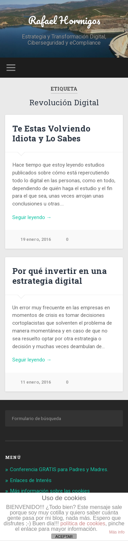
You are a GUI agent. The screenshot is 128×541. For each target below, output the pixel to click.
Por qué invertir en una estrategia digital (59, 275)
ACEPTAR (64, 537)
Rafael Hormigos (64, 20)
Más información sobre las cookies (50, 491)
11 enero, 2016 (35, 382)
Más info (117, 532)
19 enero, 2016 (35, 239)
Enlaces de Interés (31, 480)
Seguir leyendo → (32, 217)
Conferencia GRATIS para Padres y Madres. (59, 469)
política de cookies (82, 523)
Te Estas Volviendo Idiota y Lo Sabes (51, 133)
